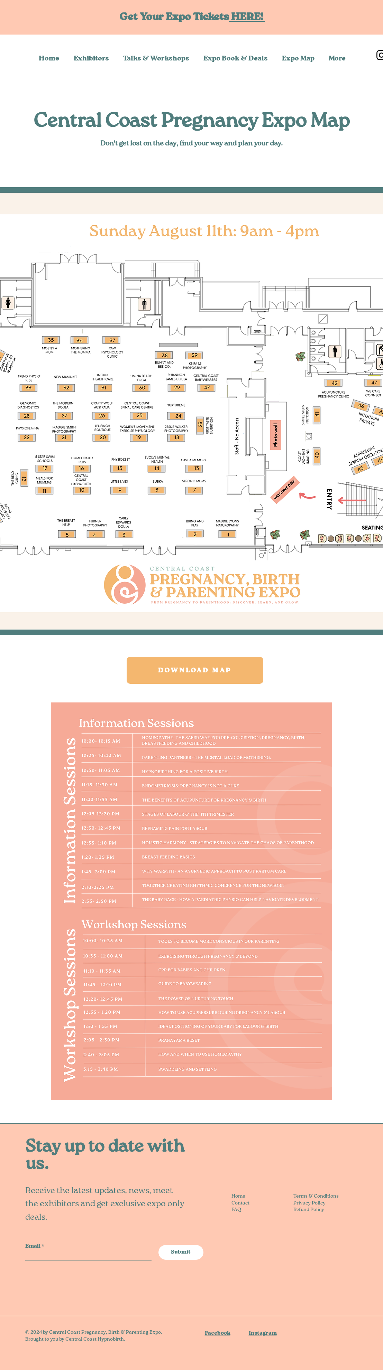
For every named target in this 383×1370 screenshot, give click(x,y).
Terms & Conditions (316, 1196)
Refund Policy (308, 1209)
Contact (240, 1203)
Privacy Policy (309, 1203)
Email (32, 1246)
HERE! (247, 17)
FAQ (236, 1209)
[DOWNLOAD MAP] (195, 670)
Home (238, 1196)
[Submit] (180, 1252)
